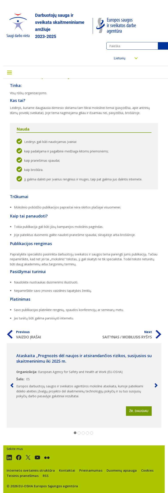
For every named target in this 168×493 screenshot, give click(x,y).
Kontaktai (67, 470)
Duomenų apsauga (122, 470)
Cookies (147, 470)
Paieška (163, 46)
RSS (45, 476)
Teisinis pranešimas (23, 476)
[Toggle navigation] (9, 72)
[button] (12, 385)
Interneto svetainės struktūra (31, 470)
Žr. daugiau (138, 411)
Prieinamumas (90, 470)
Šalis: (20, 379)
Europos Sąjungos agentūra (56, 486)
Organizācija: (26, 372)
